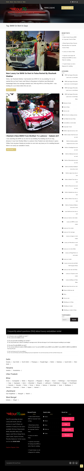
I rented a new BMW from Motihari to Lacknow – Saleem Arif (32, 136)
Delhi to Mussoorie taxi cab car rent (71, 187)
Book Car (68, 419)
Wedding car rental (68, 306)
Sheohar (8, 387)
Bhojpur (47, 381)
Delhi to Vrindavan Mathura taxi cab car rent (71, 206)
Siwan (23, 387)
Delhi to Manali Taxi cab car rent (71, 181)
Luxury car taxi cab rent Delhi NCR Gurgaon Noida (71, 264)
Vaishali (36, 387)
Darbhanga (61, 381)
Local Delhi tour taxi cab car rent (71, 213)
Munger (64, 383)
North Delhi (25, 362)
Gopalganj (17, 383)
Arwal (7, 381)
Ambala (8, 370)
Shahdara (59, 362)
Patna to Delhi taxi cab (69, 290)
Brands (67, 435)
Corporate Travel (68, 126)
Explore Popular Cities (12, 447)
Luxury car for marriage (69, 232)
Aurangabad (15, 381)
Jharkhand (10, 391)
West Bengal (11, 397)
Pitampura (34, 362)
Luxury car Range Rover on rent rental (71, 254)
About (11, 2)
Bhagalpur (39, 381)
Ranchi (28, 393)
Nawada (18, 385)
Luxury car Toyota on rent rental (72, 275)
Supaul (29, 387)
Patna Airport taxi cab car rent (70, 286)
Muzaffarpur (73, 383)
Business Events (67, 103)
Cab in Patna (66, 107)
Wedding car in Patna (68, 302)
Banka (23, 381)
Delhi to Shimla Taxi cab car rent (71, 200)
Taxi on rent (66, 298)
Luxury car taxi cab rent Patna (70, 269)
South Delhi (68, 362)
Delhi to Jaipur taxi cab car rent (72, 174)
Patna (25, 385)
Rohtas (38, 385)
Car (66, 424)
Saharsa (45, 385)
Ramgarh (20, 393)
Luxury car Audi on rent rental (70, 218)
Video (24, 2)
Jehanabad (31, 383)
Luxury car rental (67, 259)
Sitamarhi (16, 387)
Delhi (8, 359)
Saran (60, 385)
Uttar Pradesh (12, 374)
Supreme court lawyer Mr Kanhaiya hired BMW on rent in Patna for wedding (69, 58)
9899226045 (49, 8)
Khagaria (39, 383)
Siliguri (15, 400)
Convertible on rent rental (70, 122)
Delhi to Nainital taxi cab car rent (71, 193)
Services (68, 429)
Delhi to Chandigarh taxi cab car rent (71, 149)
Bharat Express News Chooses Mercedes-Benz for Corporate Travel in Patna (69, 45)
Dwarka (8, 362)
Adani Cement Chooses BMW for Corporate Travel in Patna (34, 419)
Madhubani (56, 383)
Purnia (31, 385)
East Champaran (72, 381)
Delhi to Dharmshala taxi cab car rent (71, 161)
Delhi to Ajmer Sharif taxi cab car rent (71, 136)
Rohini (52, 362)
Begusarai (31, 381)
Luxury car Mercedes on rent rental (71, 244)
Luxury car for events (69, 228)
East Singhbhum (10, 393)
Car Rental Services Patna (70, 119)
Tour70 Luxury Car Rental (18, 15)
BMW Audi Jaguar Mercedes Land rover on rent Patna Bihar (71, 96)
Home (7, 2)
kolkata (8, 400)
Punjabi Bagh (44, 362)
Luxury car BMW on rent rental (72, 223)
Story (15, 2)
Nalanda (10, 385)
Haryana (9, 368)
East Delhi (16, 362)
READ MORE (11, 90)
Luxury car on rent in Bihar (70, 249)
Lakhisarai (48, 383)
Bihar (8, 378)
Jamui (24, 383)
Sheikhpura (68, 385)
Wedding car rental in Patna (70, 310)
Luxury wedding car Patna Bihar (72, 281)
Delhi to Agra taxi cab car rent (70, 130)
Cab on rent (66, 111)
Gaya (9, 383)
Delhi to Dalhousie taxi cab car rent (71, 155)
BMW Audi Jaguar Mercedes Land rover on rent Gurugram (71, 83)
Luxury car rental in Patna (69, 51)
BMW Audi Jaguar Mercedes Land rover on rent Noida (71, 89)
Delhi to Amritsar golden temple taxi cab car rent (72, 142)
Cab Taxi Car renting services (70, 115)
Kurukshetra (16, 370)
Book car (19, 2)
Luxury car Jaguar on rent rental (72, 237)
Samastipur (53, 385)
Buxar (54, 381)
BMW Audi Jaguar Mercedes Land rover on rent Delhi (71, 76)
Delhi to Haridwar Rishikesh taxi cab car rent (71, 168)
